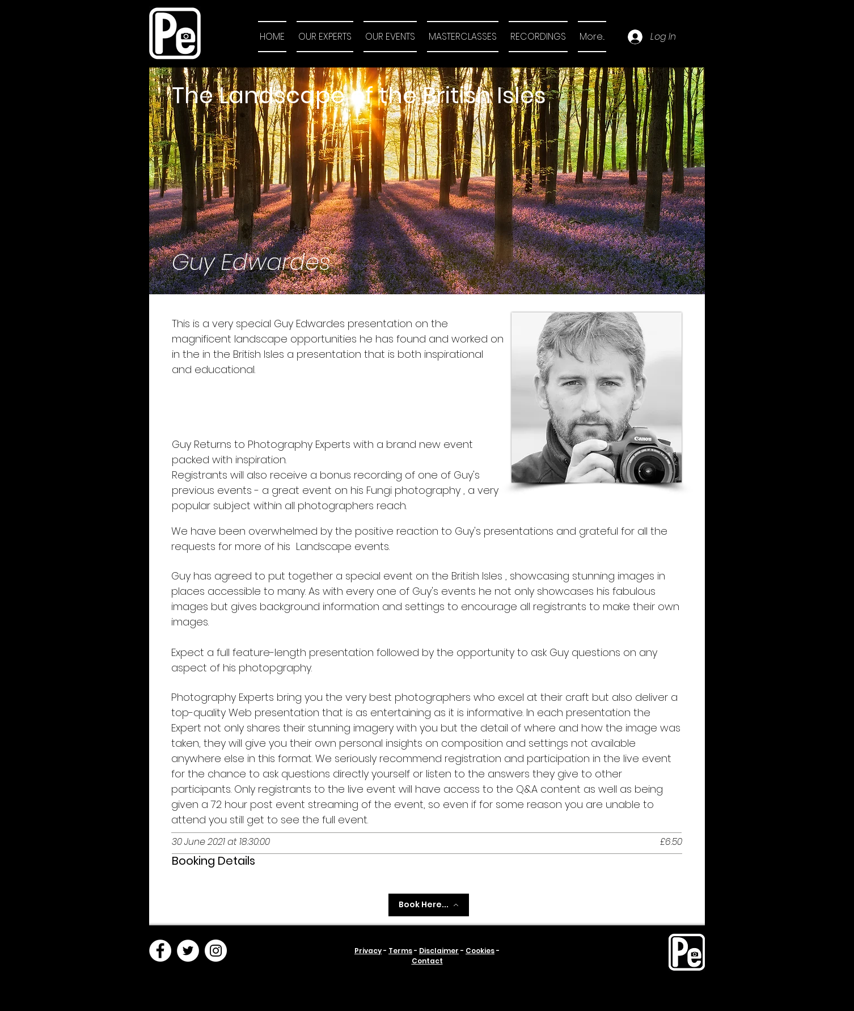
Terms (400, 950)
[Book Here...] (428, 905)
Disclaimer (439, 950)
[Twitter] (188, 951)
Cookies (480, 950)
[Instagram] (216, 951)
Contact (427, 961)
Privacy (368, 950)
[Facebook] (160, 951)
